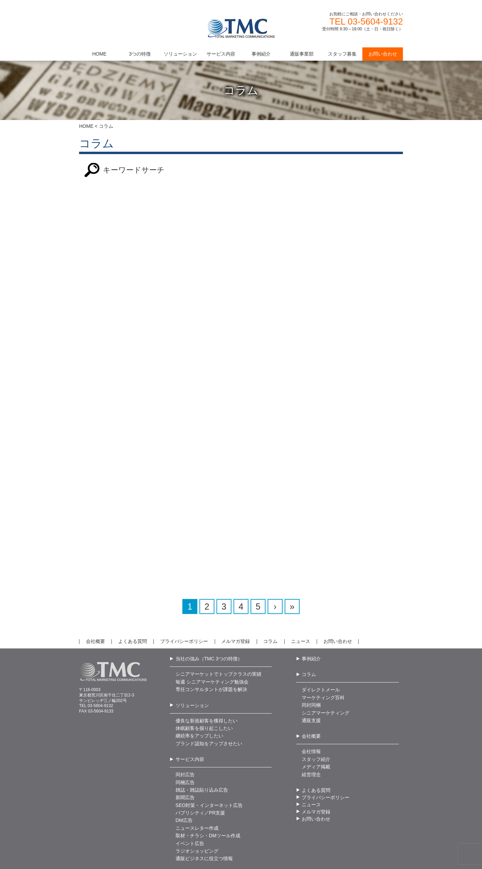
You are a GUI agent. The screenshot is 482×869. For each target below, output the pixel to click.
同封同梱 (311, 679)
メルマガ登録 (235, 615)
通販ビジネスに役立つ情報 (204, 833)
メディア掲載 (316, 741)
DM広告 (184, 794)
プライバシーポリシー (184, 615)
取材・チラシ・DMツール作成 (208, 809)
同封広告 (185, 748)
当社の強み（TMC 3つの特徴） (209, 632)
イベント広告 (190, 817)
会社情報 (311, 725)
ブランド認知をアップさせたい (209, 717)
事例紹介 (311, 632)
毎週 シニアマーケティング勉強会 (212, 656)
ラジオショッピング (197, 825)
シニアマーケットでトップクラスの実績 (218, 648)
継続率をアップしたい (199, 710)
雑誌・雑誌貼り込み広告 (202, 764)
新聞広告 (185, 771)
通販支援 (311, 694)
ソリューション (192, 679)
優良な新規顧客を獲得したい (207, 695)
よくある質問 (132, 615)
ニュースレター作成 (197, 802)
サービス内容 (190, 733)
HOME (86, 126)
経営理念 (311, 748)
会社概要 (95, 615)
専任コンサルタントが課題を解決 (211, 663)
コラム (270, 615)
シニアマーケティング (325, 687)
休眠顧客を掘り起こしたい (204, 702)
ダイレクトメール (321, 663)
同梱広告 (185, 756)
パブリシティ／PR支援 (200, 787)
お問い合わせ (337, 615)
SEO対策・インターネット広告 (209, 779)
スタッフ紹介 (316, 733)
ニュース (300, 615)
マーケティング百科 (323, 671)
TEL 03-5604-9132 (366, 21)
